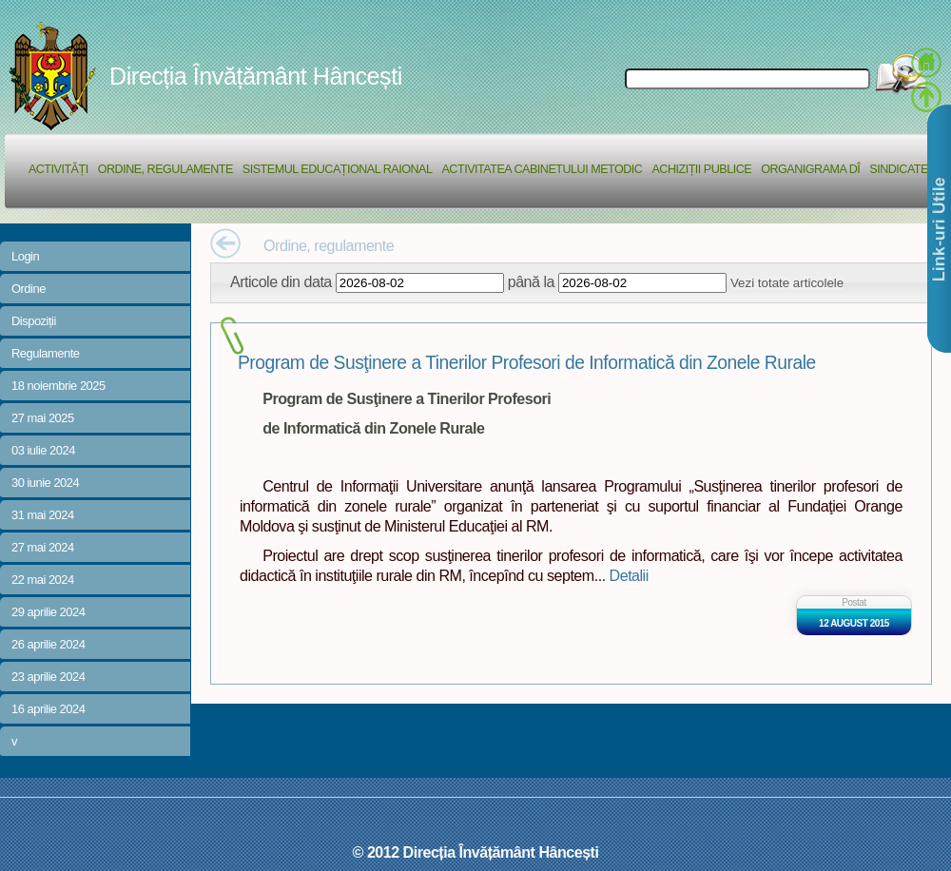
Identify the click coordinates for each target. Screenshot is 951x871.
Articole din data (281, 281)
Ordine (28, 288)
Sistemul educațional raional (338, 169)
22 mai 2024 (42, 579)
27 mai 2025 (42, 418)
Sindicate (898, 169)
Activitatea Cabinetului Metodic (541, 169)
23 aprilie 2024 (48, 676)
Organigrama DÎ (810, 169)
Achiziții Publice (701, 169)
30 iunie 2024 (45, 482)
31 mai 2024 (42, 515)
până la (531, 281)
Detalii (629, 575)
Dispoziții (33, 321)
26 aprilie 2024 (48, 644)
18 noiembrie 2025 (58, 385)
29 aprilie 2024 (48, 612)
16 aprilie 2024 (48, 709)
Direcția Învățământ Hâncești (255, 76)
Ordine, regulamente (165, 169)
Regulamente (45, 353)
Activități (58, 169)
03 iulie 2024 (43, 450)
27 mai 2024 (42, 547)
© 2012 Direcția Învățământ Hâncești (476, 852)
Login (25, 256)
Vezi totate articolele (787, 283)
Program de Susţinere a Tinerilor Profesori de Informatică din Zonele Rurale (527, 363)
